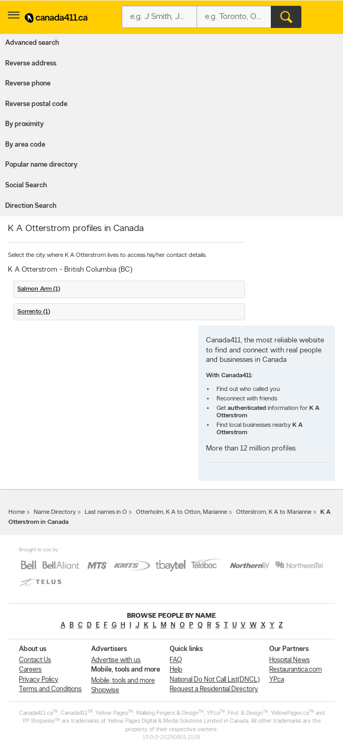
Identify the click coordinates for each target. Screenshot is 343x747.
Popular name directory (41, 164)
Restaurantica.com (295, 669)
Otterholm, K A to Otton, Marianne (181, 512)
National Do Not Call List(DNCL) (215, 679)
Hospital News (289, 660)
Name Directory (55, 512)
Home (16, 512)
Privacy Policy (38, 679)
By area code (25, 144)
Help (176, 669)
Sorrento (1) (33, 312)
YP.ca (276, 679)
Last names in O (106, 512)
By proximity (24, 124)
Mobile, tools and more (123, 680)
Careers (30, 669)
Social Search (26, 185)
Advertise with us (116, 660)
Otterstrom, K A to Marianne (273, 512)
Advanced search (32, 43)
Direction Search (30, 206)
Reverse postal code (36, 104)
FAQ (176, 660)
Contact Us (35, 660)
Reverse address (30, 63)
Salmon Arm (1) (38, 289)
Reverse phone (28, 83)
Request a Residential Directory (214, 689)
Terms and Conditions (50, 689)
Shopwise (105, 690)
